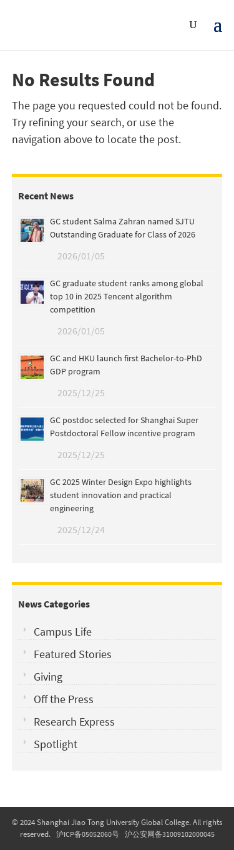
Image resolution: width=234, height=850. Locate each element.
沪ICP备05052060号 (87, 834)
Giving (48, 676)
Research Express (74, 721)
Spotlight (55, 744)
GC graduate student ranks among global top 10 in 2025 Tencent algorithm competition (126, 296)
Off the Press (64, 699)
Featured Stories (73, 654)
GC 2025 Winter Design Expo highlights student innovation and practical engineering (121, 495)
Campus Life (63, 631)
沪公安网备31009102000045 (170, 834)
